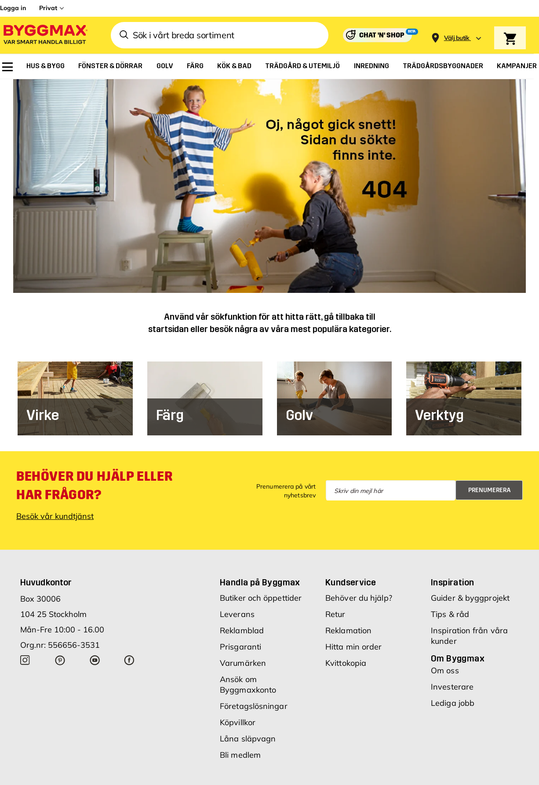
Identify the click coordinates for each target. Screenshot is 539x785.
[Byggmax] (45, 35)
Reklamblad (242, 630)
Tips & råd (450, 614)
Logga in (13, 8)
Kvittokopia (345, 663)
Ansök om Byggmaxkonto (248, 684)
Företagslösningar (254, 706)
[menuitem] (7, 66)
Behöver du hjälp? (358, 598)
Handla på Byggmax (260, 582)
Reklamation (348, 630)
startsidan (168, 329)
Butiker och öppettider (261, 598)
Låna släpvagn (248, 739)
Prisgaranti (240, 647)
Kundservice (350, 582)
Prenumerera (489, 490)
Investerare (452, 687)
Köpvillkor (237, 722)
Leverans (237, 614)
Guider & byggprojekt (470, 598)
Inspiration (452, 582)
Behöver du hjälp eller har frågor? (94, 485)
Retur (335, 614)
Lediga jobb (452, 703)
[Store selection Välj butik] (457, 38)
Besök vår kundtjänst (55, 516)
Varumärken (243, 663)
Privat (48, 8)
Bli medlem (240, 755)
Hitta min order (353, 647)
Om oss (445, 670)
